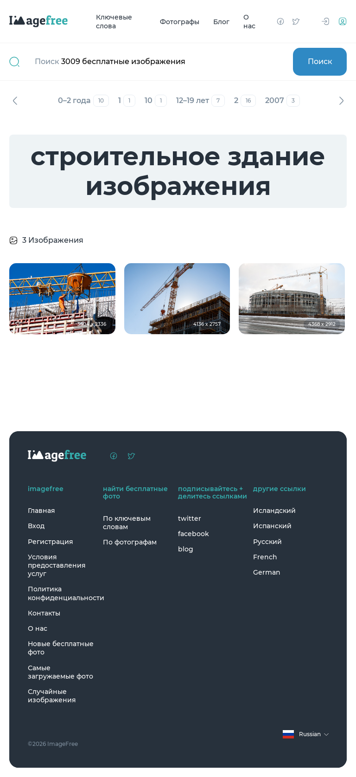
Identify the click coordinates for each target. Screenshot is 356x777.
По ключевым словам (127, 522)
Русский (267, 541)
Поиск (320, 61)
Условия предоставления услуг (57, 565)
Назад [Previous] (14, 100)
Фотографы (179, 21)
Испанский (272, 526)
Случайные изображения (52, 695)
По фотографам (130, 542)
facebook (193, 534)
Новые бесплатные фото (61, 648)
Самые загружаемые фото (60, 672)
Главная (41, 510)
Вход (36, 526)
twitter (189, 518)
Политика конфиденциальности (63, 593)
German (266, 572)
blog (185, 549)
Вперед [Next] (341, 100)
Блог (221, 21)
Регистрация (50, 541)
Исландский (274, 510)
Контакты (44, 613)
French (265, 557)
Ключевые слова (114, 21)
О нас (249, 21)
